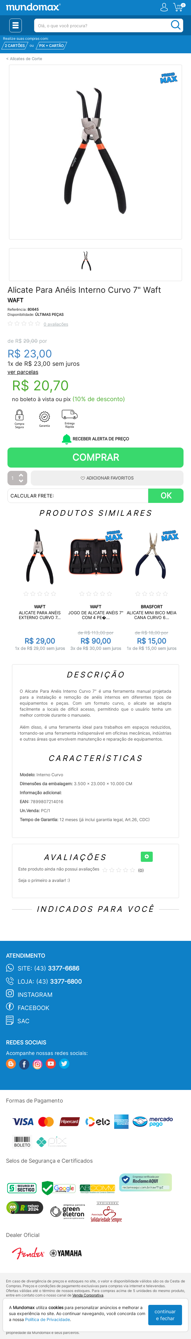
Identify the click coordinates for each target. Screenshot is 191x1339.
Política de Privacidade (47, 1319)
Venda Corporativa (87, 1295)
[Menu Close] (15, 25)
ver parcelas (22, 372)
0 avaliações (56, 324)
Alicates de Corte (26, 59)
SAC (23, 1021)
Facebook (33, 1008)
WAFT (15, 300)
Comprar (95, 457)
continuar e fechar (165, 1314)
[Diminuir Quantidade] (21, 481)
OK (166, 495)
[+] (147, 857)
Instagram (35, 994)
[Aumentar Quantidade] (21, 475)
